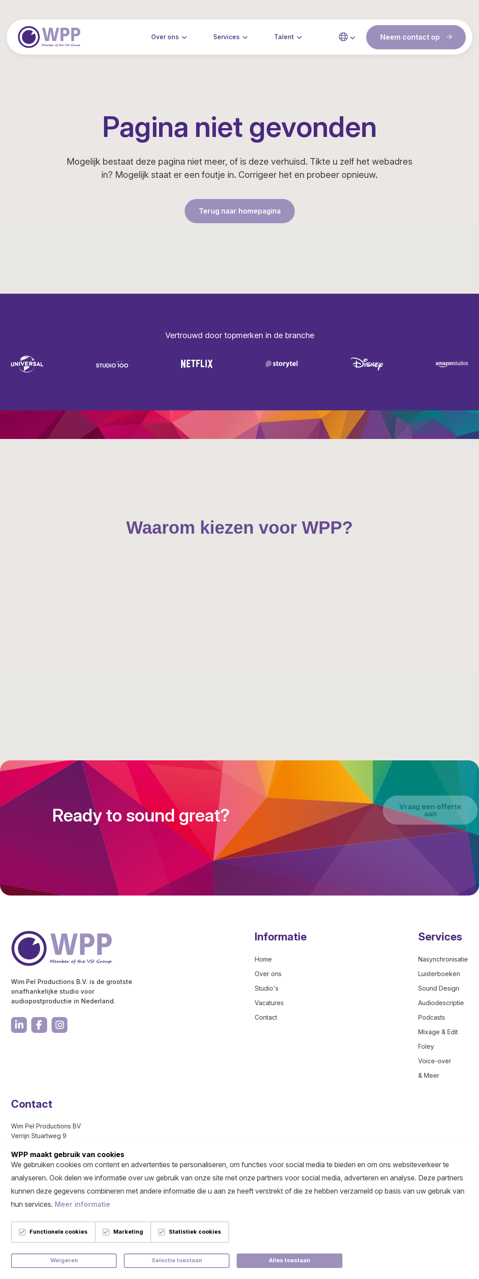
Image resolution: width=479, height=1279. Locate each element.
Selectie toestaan (177, 1260)
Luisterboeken (439, 973)
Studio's (266, 988)
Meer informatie (82, 1204)
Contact (266, 1017)
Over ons (165, 39)
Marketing (128, 1232)
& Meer (428, 1075)
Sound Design (438, 988)
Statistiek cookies (195, 1232)
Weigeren (64, 1260)
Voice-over (434, 1061)
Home (263, 959)
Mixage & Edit (438, 1032)
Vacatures (269, 1002)
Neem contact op (416, 39)
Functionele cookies (59, 1232)
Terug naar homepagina (240, 210)
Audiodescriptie (441, 1002)
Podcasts (431, 1017)
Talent (284, 39)
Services (226, 39)
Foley (426, 1046)
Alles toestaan (289, 1260)
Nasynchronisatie (443, 959)
